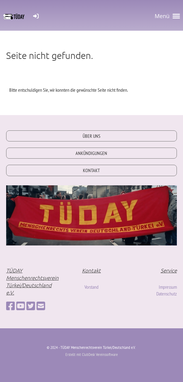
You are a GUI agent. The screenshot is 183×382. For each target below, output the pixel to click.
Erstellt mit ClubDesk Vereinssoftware (91, 354)
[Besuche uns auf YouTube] (20, 305)
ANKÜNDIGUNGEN (91, 153)
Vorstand (91, 287)
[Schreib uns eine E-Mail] (41, 305)
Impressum (168, 287)
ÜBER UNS (91, 136)
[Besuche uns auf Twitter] (30, 305)
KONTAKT (91, 170)
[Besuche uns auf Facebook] (10, 305)
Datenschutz (166, 294)
